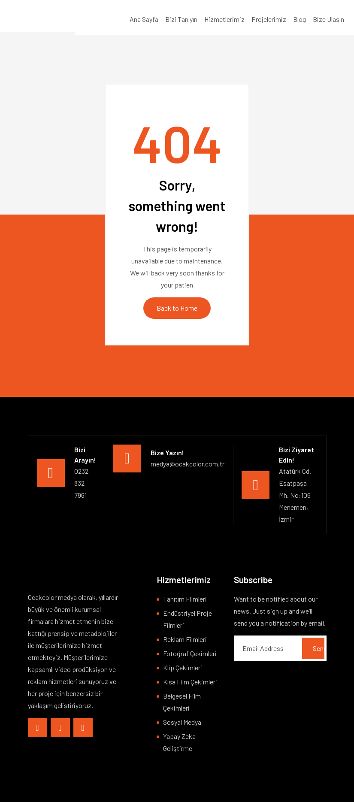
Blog (299, 19)
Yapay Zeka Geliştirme (179, 742)
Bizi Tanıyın (181, 19)
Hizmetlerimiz (224, 19)
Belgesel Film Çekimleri (182, 702)
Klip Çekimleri (182, 667)
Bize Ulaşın (328, 19)
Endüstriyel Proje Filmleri (187, 619)
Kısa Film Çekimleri (190, 682)
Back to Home (177, 308)
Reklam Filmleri (185, 639)
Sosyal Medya (182, 722)
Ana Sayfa (144, 19)
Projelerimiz (268, 19)
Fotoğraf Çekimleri (190, 653)
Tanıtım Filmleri (185, 599)
